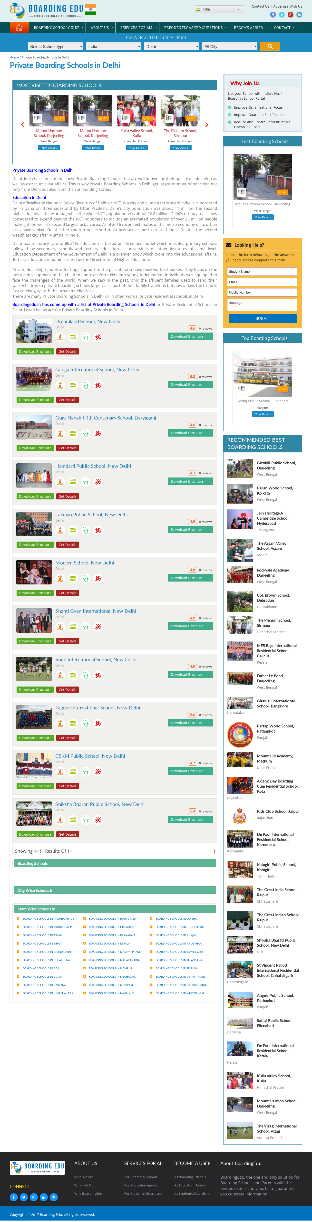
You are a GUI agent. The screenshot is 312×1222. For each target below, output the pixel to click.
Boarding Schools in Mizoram (108, 985)
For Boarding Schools (140, 1178)
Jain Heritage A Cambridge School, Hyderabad (273, 519)
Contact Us (260, 6)
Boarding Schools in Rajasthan (176, 943)
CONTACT (282, 27)
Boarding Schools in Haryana (41, 985)
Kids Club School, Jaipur (278, 812)
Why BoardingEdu (88, 1195)
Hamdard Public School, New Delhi (93, 466)
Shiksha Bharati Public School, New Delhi (100, 804)
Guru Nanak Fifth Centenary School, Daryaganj (105, 417)
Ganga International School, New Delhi (97, 369)
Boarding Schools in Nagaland (109, 993)
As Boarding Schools (190, 1178)
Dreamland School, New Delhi (87, 321)
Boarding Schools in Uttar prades (178, 976)
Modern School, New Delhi (84, 562)
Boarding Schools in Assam (39, 935)
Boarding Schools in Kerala (106, 943)
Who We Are (83, 1178)
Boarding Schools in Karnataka (109, 935)
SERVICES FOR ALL (136, 27)
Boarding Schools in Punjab (173, 935)
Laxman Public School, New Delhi (91, 514)
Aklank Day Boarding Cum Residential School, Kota (278, 787)
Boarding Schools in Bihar (39, 943)
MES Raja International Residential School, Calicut (277, 652)
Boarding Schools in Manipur (107, 968)
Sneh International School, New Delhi (95, 659)
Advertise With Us (287, 6)
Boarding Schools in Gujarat (41, 976)
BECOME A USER (248, 27)
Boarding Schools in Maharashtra (111, 960)
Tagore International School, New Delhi (97, 707)
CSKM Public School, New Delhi (90, 756)
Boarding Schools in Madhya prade (112, 952)
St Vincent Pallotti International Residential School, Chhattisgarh (278, 971)
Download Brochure (35, 351)
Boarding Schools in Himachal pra (45, 993)
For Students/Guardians (143, 1195)
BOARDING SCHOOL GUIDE (56, 27)
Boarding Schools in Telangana (176, 960)
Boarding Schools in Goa (38, 968)
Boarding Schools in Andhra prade (45, 918)
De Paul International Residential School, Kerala (275, 1052)
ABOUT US (100, 27)
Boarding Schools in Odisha (173, 918)
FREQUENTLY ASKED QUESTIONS (193, 27)
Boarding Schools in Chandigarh (44, 952)
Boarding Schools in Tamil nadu (176, 952)
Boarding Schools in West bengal (177, 993)
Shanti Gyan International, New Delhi (95, 611)
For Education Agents (141, 1186)
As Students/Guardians (192, 1195)
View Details (49, 147)
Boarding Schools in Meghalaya (109, 976)
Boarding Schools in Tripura (174, 968)
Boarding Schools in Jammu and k (110, 918)
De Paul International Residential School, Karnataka (275, 840)
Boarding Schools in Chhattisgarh (45, 960)
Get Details (68, 351)
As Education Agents (190, 1186)
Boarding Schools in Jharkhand (109, 927)
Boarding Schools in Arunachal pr (45, 927)
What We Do (84, 1186)
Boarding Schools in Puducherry (177, 927)
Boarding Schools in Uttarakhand (178, 985)
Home (14, 57)
